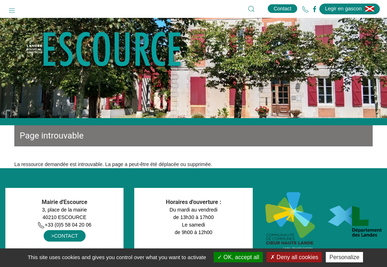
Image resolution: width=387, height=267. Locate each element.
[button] (11, 9)
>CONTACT (64, 236)
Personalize (344, 257)
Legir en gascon (349, 8)
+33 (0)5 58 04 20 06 (64, 225)
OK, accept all (238, 257)
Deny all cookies (294, 257)
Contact (282, 8)
